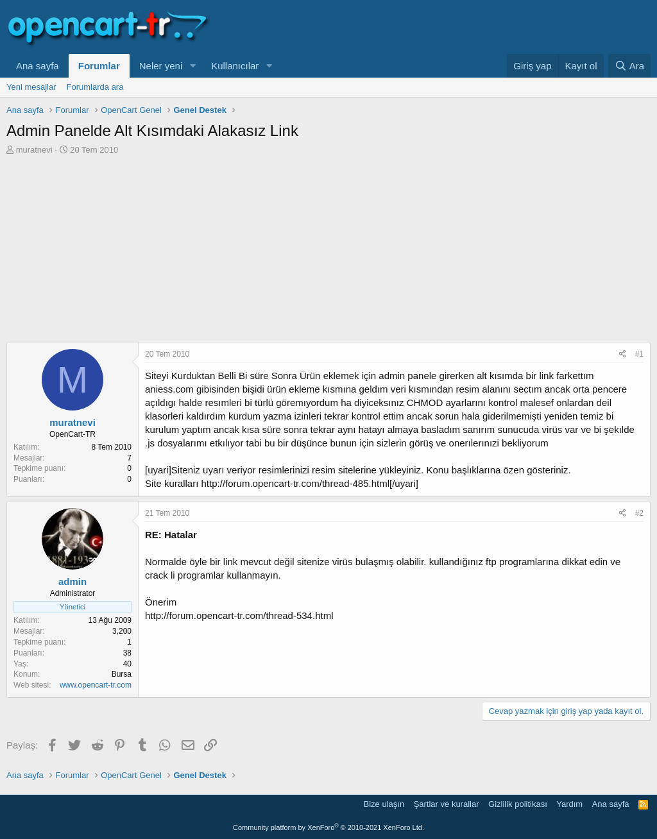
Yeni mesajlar (31, 87)
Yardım (569, 804)
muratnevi (34, 150)
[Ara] (629, 66)
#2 (639, 513)
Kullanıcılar (235, 65)
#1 (639, 354)
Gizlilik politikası (517, 804)
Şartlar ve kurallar (446, 804)
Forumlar (99, 65)
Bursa (122, 674)
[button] (192, 66)
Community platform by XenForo (328, 827)
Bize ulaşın (384, 804)
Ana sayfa (37, 65)
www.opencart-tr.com (96, 685)
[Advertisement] (328, 252)
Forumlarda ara (95, 87)
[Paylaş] (623, 354)
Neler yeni (161, 65)
